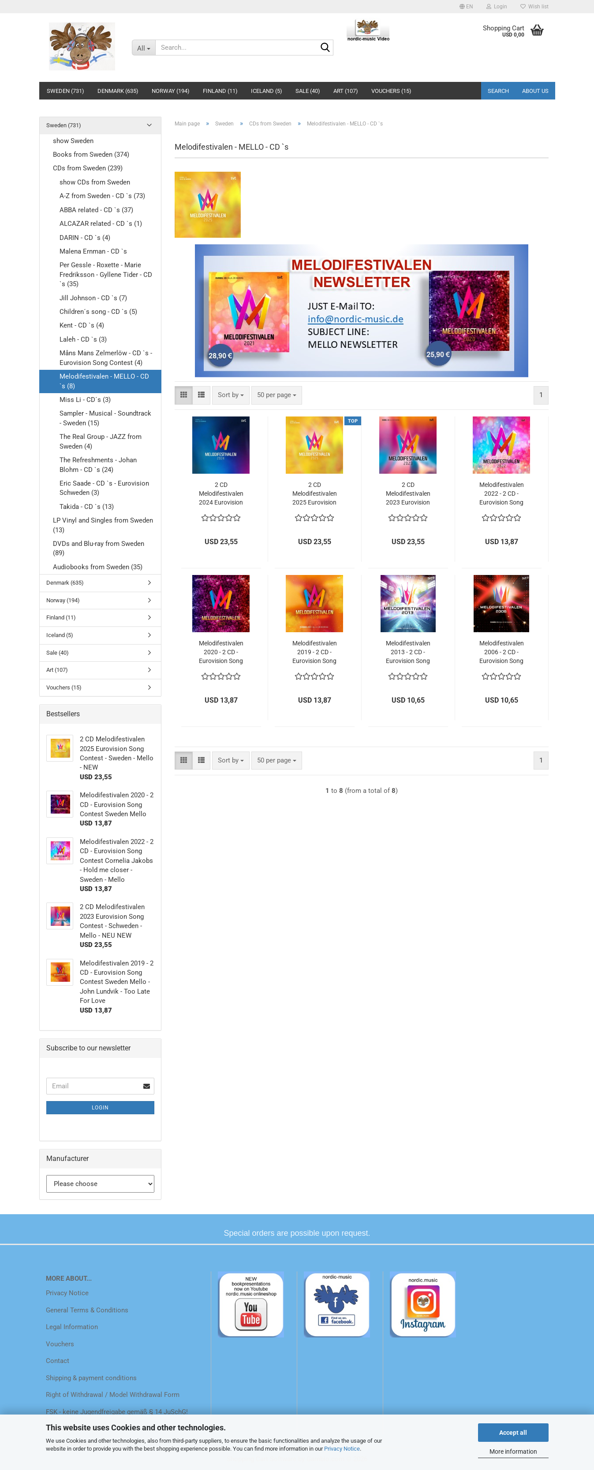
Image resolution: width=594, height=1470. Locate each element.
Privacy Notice (342, 1448)
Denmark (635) (117, 91)
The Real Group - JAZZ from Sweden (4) (101, 441)
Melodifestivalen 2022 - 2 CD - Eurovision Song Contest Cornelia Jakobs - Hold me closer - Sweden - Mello (501, 494)
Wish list (534, 7)
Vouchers (60, 1344)
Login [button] (496, 7)
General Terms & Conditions (87, 1310)
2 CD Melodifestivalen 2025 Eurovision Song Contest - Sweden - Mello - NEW (314, 494)
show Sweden (73, 141)
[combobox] (231, 395)
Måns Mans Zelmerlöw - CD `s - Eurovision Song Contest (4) (106, 357)
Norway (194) (171, 91)
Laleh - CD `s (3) (83, 339)
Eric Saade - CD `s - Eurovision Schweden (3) (104, 488)
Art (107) (345, 91)
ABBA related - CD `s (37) (96, 210)
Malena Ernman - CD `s (93, 251)
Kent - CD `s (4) (82, 325)
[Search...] (144, 47)
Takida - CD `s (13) (87, 507)
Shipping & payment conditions (91, 1378)
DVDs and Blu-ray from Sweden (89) (98, 548)
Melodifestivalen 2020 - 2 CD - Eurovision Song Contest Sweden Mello (221, 652)
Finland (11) (220, 91)
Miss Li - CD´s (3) (85, 400)
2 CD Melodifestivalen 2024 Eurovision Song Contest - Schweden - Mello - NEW (221, 494)
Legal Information (72, 1327)
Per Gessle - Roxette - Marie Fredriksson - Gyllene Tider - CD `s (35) (106, 274)
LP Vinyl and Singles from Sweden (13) (103, 525)
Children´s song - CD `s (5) (98, 312)
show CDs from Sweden (95, 182)
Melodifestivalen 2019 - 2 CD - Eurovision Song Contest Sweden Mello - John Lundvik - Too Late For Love (315, 652)
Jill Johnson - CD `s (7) (93, 298)
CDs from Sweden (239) (88, 168)
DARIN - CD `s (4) (85, 238)
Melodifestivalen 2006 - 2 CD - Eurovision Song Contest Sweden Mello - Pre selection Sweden (501, 652)
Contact (57, 1361)
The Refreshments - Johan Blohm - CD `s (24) (98, 464)
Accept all (513, 1432)
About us (535, 91)
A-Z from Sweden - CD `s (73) (102, 196)
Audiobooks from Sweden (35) (97, 567)
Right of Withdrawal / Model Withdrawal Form (112, 1395)
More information (513, 1451)
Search (498, 91)
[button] (466, 6)
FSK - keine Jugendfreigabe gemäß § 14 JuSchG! (117, 1412)
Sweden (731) (65, 91)
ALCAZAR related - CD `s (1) (101, 224)
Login (100, 1108)
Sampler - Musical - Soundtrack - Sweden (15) (105, 418)
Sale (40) (307, 91)
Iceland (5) (266, 91)
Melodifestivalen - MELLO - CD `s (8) (104, 381)
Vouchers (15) (391, 91)
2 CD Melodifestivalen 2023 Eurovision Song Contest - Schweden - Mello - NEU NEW (408, 494)
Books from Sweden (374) (91, 154)
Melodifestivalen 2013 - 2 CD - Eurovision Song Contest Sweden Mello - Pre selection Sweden (408, 652)
